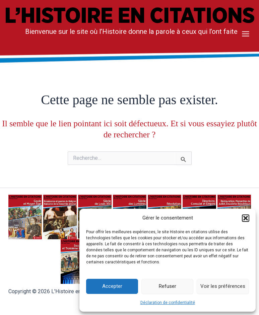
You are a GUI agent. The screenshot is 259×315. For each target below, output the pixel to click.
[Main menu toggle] (245, 33)
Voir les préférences (222, 286)
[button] (245, 218)
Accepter (112, 286)
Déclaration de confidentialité (167, 302)
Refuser (167, 286)
